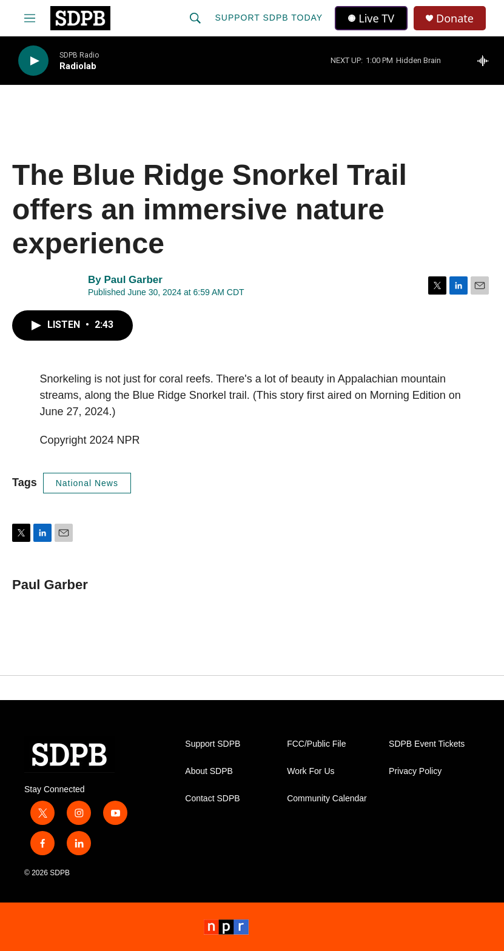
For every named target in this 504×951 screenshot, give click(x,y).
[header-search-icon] (195, 18)
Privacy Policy (415, 771)
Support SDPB (212, 744)
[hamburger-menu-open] (29, 18)
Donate (455, 18)
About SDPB (209, 771)
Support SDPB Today (269, 17)
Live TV (371, 18)
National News (87, 483)
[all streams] (486, 60)
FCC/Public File (316, 744)
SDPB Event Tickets (427, 744)
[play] (33, 61)
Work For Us (310, 771)
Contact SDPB (212, 798)
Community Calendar (327, 798)
